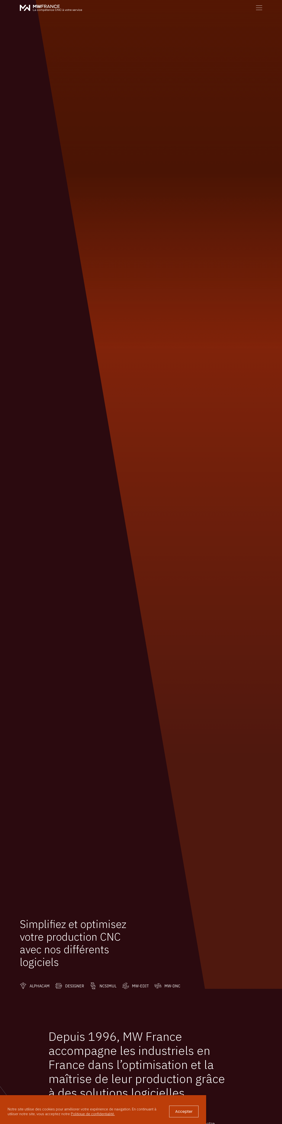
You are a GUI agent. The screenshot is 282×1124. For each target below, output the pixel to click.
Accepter (184, 1111)
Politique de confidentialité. (93, 1113)
